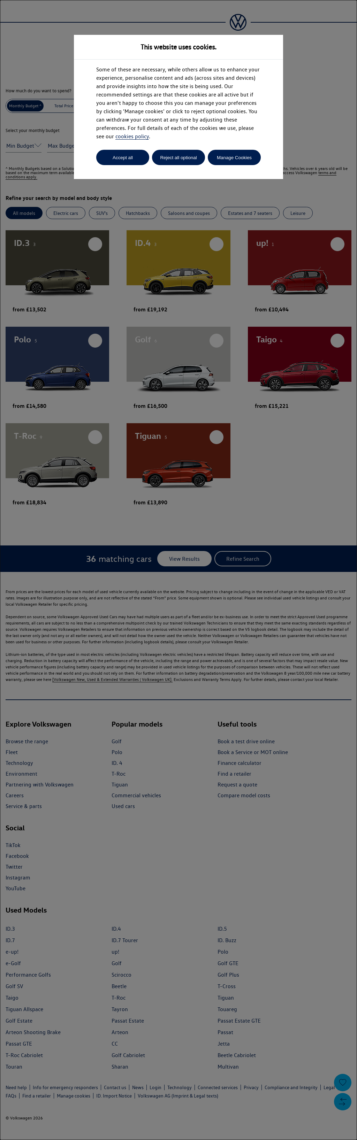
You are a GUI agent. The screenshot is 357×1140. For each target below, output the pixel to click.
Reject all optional (178, 157)
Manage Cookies (234, 157)
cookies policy (132, 136)
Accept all (123, 157)
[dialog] (178, 570)
